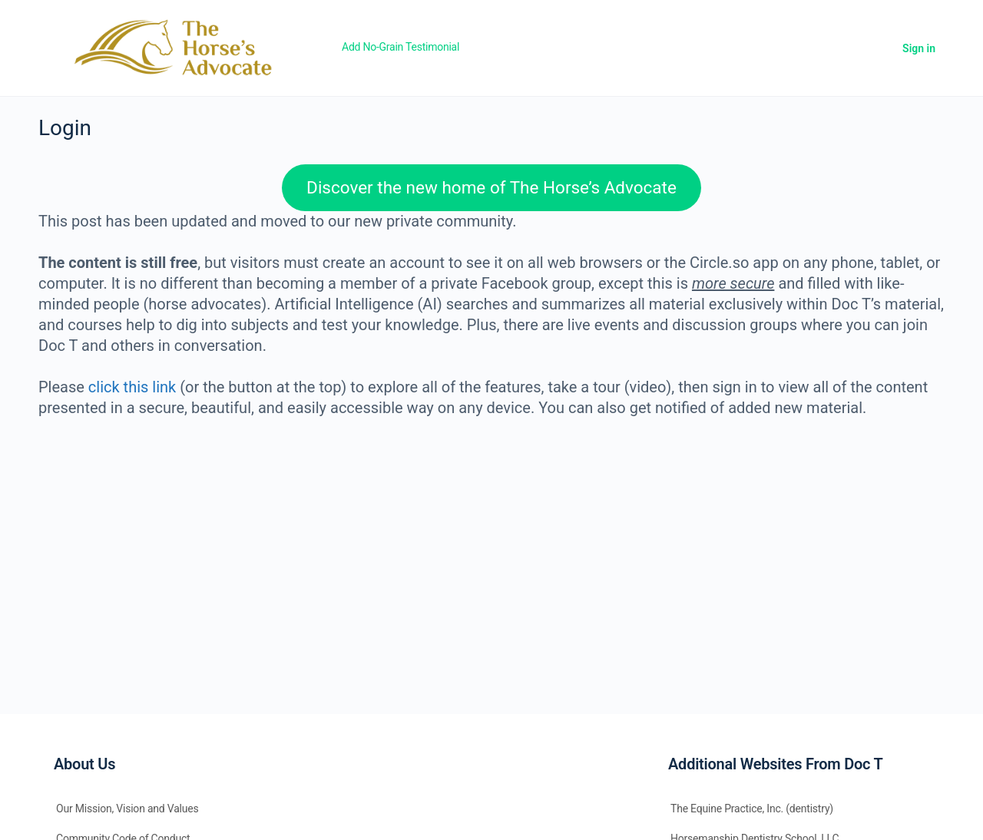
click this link (132, 387)
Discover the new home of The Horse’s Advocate (491, 187)
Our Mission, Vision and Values (127, 808)
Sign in (918, 48)
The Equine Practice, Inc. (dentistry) (751, 808)
